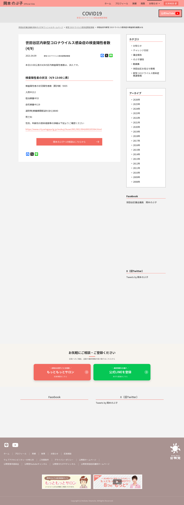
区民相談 (169, 3)
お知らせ (153, 3)
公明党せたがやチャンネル (64, 464)
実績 (134, 3)
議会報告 (137, 54)
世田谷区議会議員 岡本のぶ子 (141, 202)
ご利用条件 (44, 459)
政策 (143, 3)
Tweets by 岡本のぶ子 (137, 277)
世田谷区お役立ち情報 (144, 68)
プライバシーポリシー (63, 459)
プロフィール (121, 3)
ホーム (108, 3)
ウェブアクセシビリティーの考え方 (19, 459)
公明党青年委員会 (11, 464)
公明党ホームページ (87, 459)
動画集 (136, 64)
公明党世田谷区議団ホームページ (95, 464)
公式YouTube (170, 13)
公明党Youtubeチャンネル (35, 464)
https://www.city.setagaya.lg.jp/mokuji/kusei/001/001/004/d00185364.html (64, 129)
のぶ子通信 (138, 59)
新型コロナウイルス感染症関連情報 (57, 56)
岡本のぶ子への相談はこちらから (69, 141)
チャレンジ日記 (140, 50)
